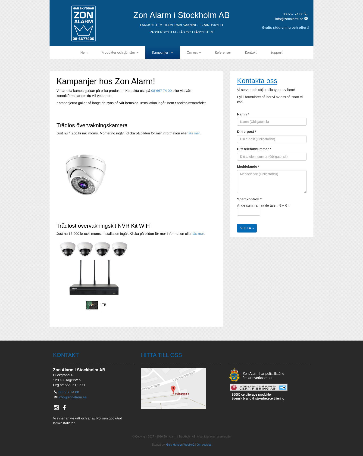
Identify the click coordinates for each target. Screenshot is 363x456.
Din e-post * (246, 131)
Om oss (194, 52)
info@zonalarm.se (291, 19)
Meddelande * (248, 166)
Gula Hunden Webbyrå (180, 444)
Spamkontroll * (249, 199)
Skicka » (247, 228)
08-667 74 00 (295, 14)
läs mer (194, 133)
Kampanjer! (162, 52)
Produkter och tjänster (119, 52)
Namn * (243, 114)
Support (277, 52)
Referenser (223, 52)
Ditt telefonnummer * (254, 149)
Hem (84, 52)
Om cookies (204, 444)
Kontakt (251, 52)
